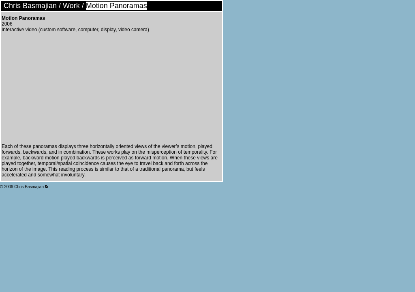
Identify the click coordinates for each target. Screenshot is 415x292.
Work (71, 6)
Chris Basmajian (30, 6)
